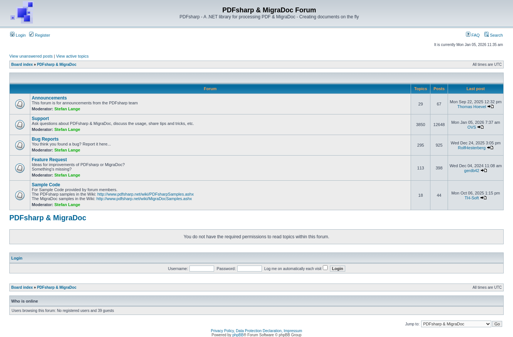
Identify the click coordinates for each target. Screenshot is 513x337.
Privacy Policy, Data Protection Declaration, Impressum (256, 331)
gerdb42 (471, 170)
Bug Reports (45, 139)
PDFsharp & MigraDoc (57, 64)
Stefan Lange (67, 109)
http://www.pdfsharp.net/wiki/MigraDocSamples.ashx (144, 198)
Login (18, 35)
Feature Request (49, 159)
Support (40, 118)
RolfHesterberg (472, 147)
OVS (471, 127)
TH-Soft (472, 198)
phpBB (238, 335)
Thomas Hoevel (471, 106)
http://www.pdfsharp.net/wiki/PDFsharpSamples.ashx (145, 194)
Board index (22, 64)
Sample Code (46, 184)
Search (493, 35)
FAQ (473, 35)
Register (39, 35)
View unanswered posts (31, 56)
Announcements (49, 98)
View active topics (72, 56)
